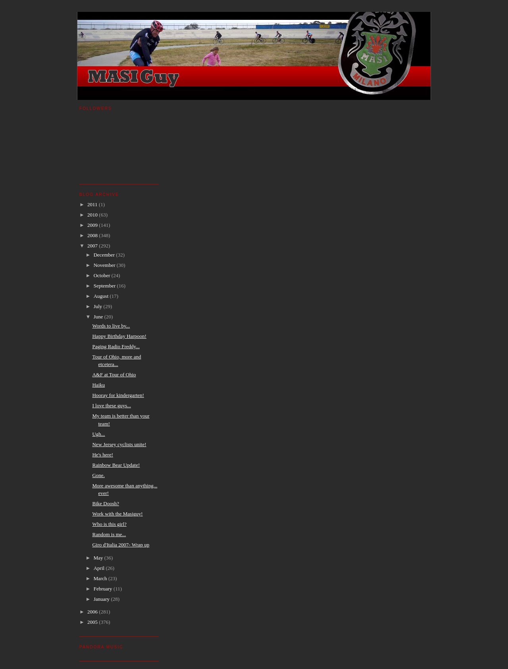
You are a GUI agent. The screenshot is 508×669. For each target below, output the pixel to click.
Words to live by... (111, 326)
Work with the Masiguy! (117, 514)
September (105, 286)
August (102, 296)
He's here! (102, 455)
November (105, 265)
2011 (93, 204)
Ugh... (98, 434)
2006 (93, 612)
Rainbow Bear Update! (116, 465)
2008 (93, 235)
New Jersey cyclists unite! (119, 444)
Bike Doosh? (105, 503)
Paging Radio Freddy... (115, 346)
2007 (93, 246)
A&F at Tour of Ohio (114, 375)
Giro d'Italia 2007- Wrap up (120, 545)
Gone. (98, 475)
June (99, 317)
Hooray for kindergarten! (118, 395)
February (104, 589)
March (101, 578)
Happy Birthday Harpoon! (119, 336)
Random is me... (109, 534)
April (100, 568)
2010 (93, 215)
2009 (93, 225)
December (105, 255)
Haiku (98, 385)
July (99, 306)
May (99, 558)
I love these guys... (111, 405)
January (102, 599)
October (103, 275)
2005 (93, 622)
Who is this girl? (109, 524)
